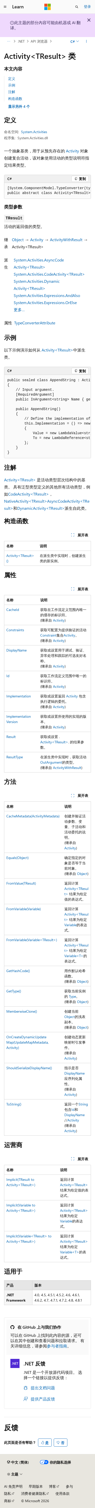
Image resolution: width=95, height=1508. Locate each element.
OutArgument (51, 762)
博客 (52, 1486)
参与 (69, 1486)
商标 (7, 1500)
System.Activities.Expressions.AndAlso (47, 295)
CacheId (12, 609)
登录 (87, 6)
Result (11, 736)
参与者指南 (57, 1345)
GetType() (13, 991)
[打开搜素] (77, 6)
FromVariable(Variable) (23, 908)
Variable (70, 924)
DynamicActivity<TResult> (41, 508)
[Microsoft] (47, 7)
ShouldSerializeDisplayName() (29, 1067)
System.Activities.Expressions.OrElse (45, 302)
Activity (72, 150)
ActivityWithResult (66, 239)
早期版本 (36, 1486)
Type (72, 996)
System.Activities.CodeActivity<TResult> (49, 274)
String (83, 1104)
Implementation (18, 696)
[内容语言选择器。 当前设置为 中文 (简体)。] (18, 1462)
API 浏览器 (39, 41)
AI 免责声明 (13, 1486)
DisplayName (16, 650)
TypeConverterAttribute (34, 322)
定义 (11, 78)
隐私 (7, 1493)
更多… (19, 309)
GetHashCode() (18, 970)
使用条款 (62, 1493)
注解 (11, 91)
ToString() (13, 1104)
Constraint (48, 635)
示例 (11, 85)
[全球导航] (5, 6)
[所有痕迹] (8, 41)
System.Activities (34, 131)
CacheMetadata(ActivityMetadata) (33, 816)
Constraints (15, 629)
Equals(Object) (17, 857)
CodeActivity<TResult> (28, 494)
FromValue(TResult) (21, 883)
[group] (47, 191)
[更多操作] (86, 41)
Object (18, 239)
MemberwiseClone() (21, 1011)
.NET (21, 41)
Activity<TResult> (57, 350)
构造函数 (15, 98)
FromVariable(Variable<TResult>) (31, 939)
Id (7, 675)
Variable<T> (73, 955)
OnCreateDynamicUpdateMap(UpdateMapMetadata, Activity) (27, 1042)
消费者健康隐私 (33, 1493)
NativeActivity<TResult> (25, 501)
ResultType (14, 757)
